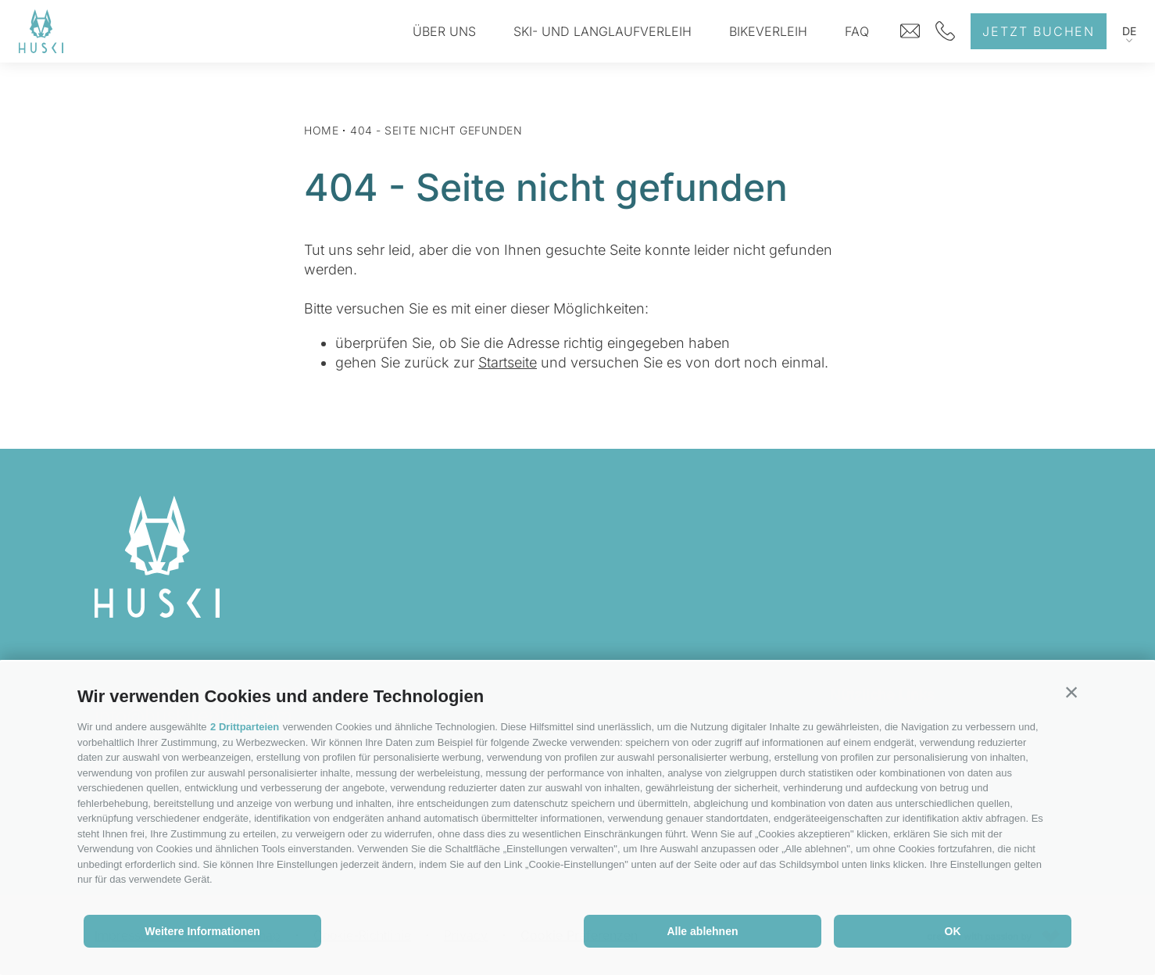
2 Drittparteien (244, 727)
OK (953, 931)
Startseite (507, 362)
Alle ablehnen (702, 931)
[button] (1071, 692)
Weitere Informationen (202, 931)
